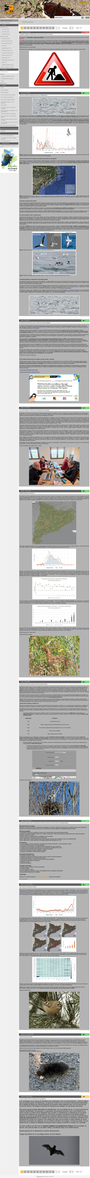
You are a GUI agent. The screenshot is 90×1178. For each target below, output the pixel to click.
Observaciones (4, 27)
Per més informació (23, 878)
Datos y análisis (4, 36)
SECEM (34, 1050)
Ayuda (2, 74)
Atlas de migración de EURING (69, 892)
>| (53, 28)
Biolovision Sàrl (40, 1176)
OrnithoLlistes (42, 546)
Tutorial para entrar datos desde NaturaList (29, 372)
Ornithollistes (48, 155)
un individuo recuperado (37, 893)
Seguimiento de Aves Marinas (73, 291)
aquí (35, 355)
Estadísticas (3, 83)
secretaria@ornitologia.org (42, 876)
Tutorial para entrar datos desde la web (29, 369)
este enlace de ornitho (37, 283)
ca (82, 17)
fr (88, 17)
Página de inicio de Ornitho (6, 20)
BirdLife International (66, 288)
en (86, 17)
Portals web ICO (83, 1)
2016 (53, 1039)
